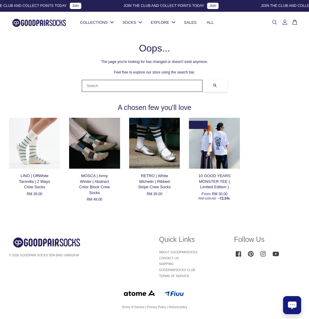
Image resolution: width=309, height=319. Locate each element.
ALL (210, 22)
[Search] (142, 86)
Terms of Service (133, 307)
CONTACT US (169, 258)
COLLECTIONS (97, 22)
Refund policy (178, 307)
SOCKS (132, 22)
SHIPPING (166, 264)
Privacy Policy (156, 307)
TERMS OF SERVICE (174, 276)
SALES (190, 22)
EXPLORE (163, 22)
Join (78, 6)
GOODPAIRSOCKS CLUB (177, 270)
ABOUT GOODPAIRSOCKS (178, 252)
